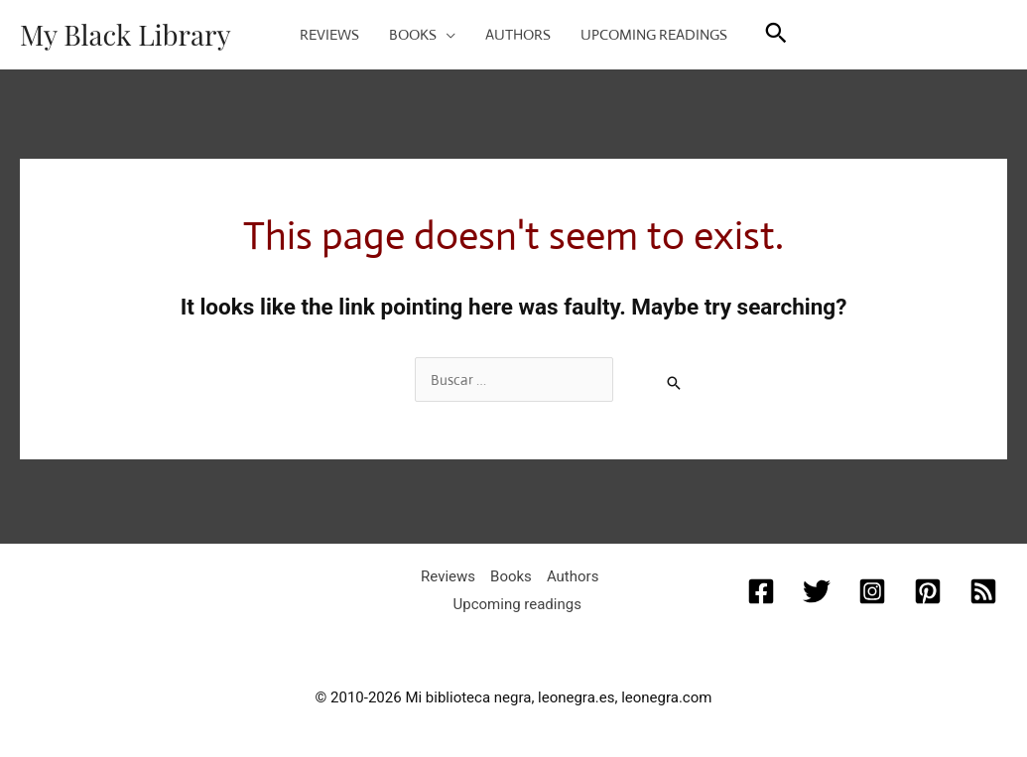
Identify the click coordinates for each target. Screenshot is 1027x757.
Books (511, 576)
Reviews (448, 576)
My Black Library (125, 34)
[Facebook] (761, 591)
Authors (573, 576)
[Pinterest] (928, 591)
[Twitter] (816, 591)
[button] (776, 35)
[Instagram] (872, 591)
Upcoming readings (517, 604)
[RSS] (983, 591)
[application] (446, 34)
